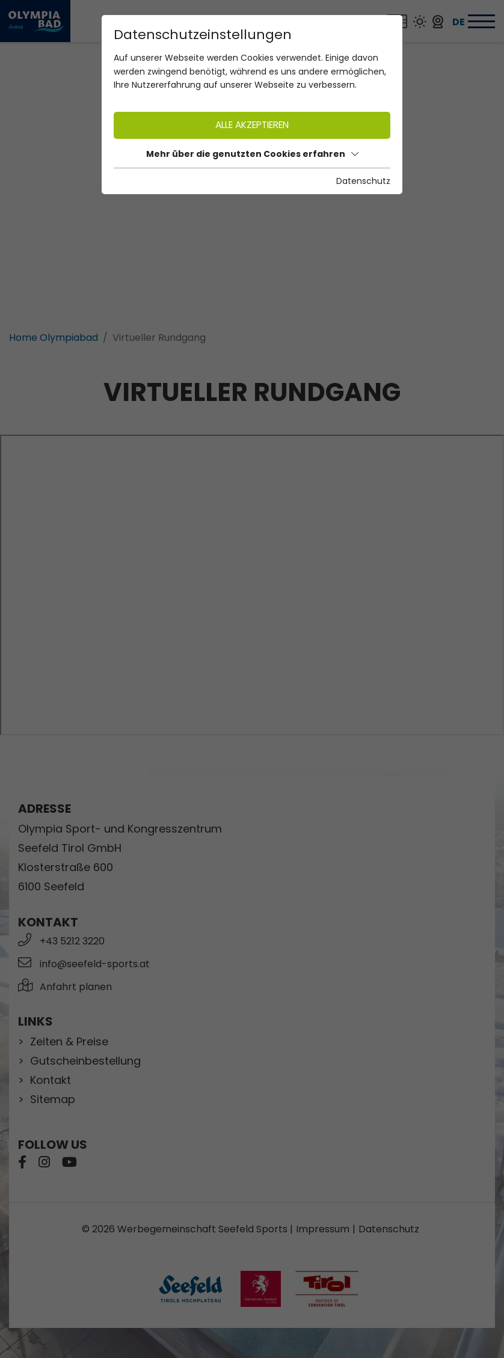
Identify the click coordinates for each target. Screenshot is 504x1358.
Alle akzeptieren (252, 124)
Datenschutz (363, 181)
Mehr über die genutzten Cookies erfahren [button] (252, 154)
